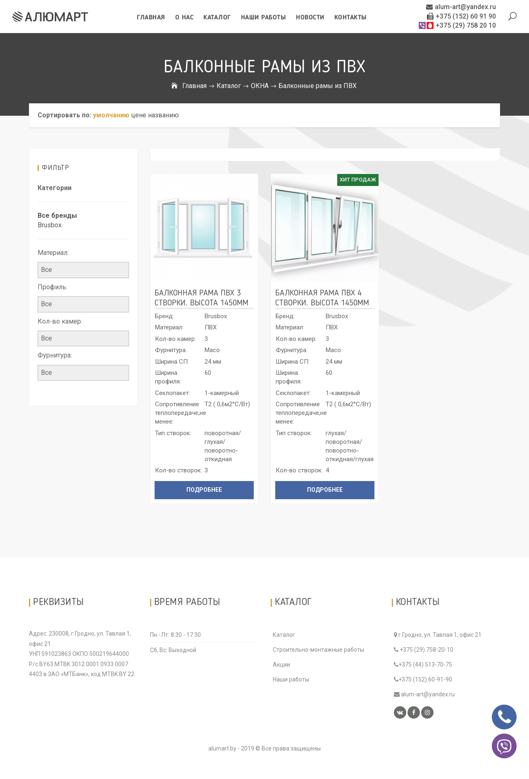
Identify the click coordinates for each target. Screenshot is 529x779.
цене (138, 115)
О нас (184, 17)
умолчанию (111, 115)
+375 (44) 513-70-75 (423, 664)
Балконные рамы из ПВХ (318, 86)
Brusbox (50, 225)
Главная (151, 17)
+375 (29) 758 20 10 (457, 25)
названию (163, 115)
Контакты (350, 17)
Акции (281, 664)
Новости (310, 17)
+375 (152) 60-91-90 (423, 679)
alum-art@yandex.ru (461, 7)
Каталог (217, 17)
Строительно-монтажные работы (318, 649)
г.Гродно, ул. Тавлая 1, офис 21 (437, 634)
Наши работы (263, 17)
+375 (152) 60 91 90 (461, 16)
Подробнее (204, 489)
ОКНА (260, 86)
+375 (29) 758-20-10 (423, 649)
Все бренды (57, 215)
